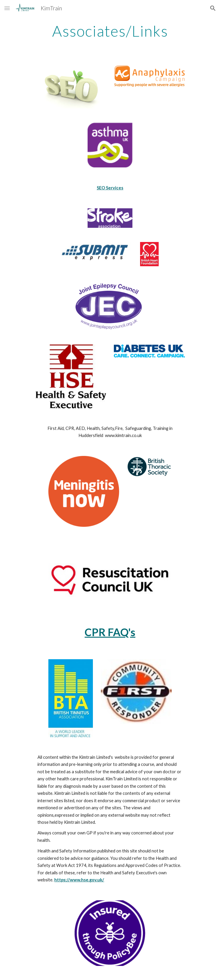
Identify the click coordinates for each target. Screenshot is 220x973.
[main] (110, 31)
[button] (7, 8)
